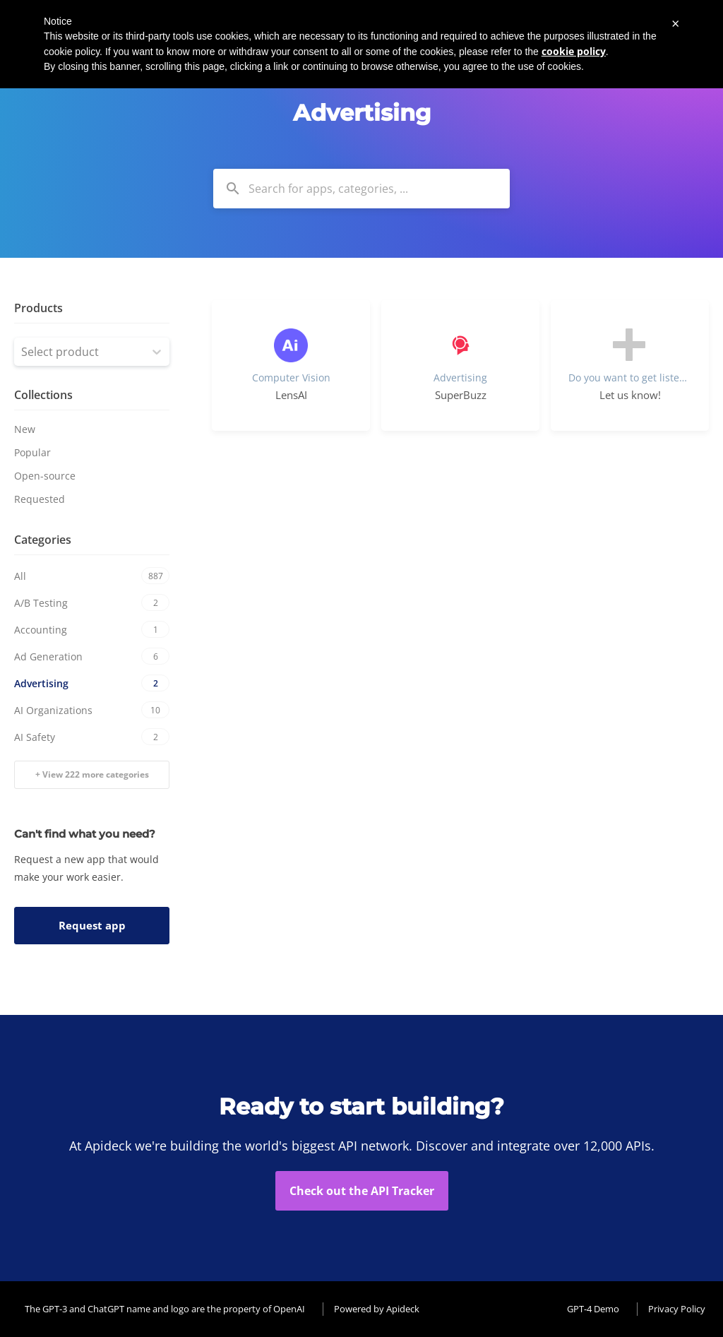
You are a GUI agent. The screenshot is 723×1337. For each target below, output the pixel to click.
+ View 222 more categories (92, 774)
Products (38, 308)
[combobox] (361, 188)
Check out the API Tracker (361, 1191)
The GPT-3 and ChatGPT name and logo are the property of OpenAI (165, 1308)
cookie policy (574, 51)
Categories (42, 539)
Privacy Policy (676, 1308)
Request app (92, 925)
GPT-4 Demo (593, 1308)
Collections (43, 395)
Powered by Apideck (376, 1308)
